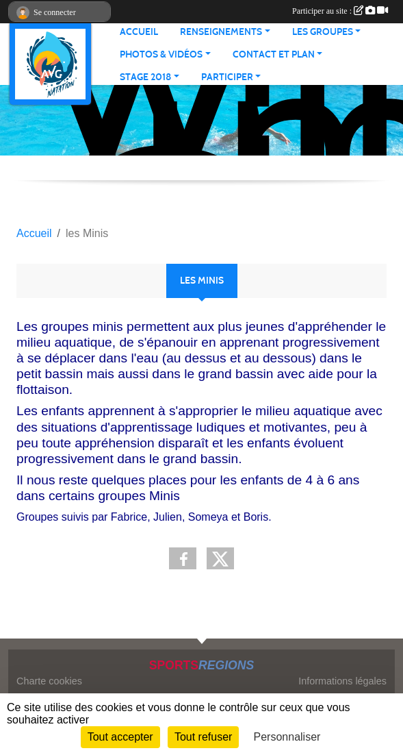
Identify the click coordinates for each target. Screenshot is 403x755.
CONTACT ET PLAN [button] (274, 54)
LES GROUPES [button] (322, 32)
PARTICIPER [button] (227, 77)
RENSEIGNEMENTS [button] (221, 32)
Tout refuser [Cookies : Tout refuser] (203, 737)
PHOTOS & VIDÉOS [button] (161, 54)
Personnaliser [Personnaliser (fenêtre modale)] (287, 737)
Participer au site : (340, 11)
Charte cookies (49, 681)
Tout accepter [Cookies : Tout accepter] (120, 737)
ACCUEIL (139, 32)
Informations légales (342, 681)
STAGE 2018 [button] (145, 77)
